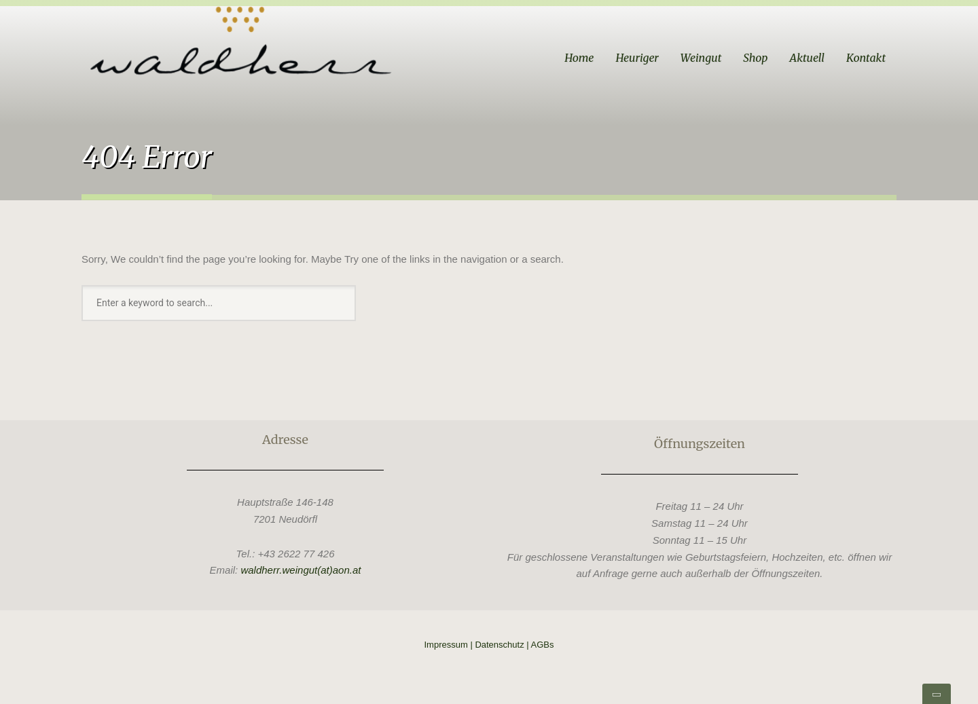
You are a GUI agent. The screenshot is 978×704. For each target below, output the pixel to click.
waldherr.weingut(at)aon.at (300, 570)
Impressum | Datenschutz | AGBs (489, 645)
